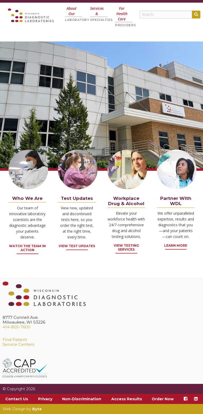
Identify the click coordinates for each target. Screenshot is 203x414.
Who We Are (27, 198)
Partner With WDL (175, 201)
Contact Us (16, 399)
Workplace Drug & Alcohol (126, 201)
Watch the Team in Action (27, 248)
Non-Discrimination (81, 399)
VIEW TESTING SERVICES (126, 247)
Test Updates (77, 198)
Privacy (45, 399)
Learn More (175, 245)
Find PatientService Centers (18, 342)
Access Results (126, 399)
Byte (37, 409)
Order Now (163, 399)
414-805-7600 (16, 326)
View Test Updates (77, 246)
